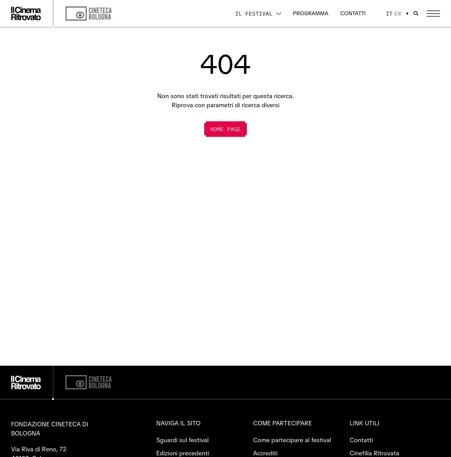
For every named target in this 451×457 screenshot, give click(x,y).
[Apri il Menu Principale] (433, 13)
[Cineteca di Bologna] (88, 382)
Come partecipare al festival (292, 440)
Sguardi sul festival (182, 440)
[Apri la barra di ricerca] (416, 13)
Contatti (353, 13)
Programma (310, 13)
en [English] (397, 13)
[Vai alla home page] (26, 13)
